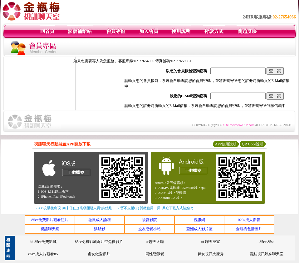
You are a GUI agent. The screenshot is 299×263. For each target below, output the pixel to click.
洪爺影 (99, 229)
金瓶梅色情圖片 (249, 229)
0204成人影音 (249, 220)
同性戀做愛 (154, 254)
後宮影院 (149, 220)
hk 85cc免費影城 (43, 242)
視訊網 (199, 220)
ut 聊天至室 (210, 242)
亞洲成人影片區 (199, 229)
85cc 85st (266, 242)
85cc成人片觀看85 (43, 254)
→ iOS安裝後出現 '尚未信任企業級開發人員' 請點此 (73, 208)
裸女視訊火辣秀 (211, 254)
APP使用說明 (226, 144)
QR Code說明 (252, 144)
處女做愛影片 (99, 254)
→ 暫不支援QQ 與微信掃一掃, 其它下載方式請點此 (154, 208)
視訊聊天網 (50, 229)
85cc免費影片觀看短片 (49, 220)
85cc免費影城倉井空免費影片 (99, 242)
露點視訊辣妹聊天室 (266, 254)
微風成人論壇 (99, 220)
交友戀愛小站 (149, 229)
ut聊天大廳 (155, 242)
